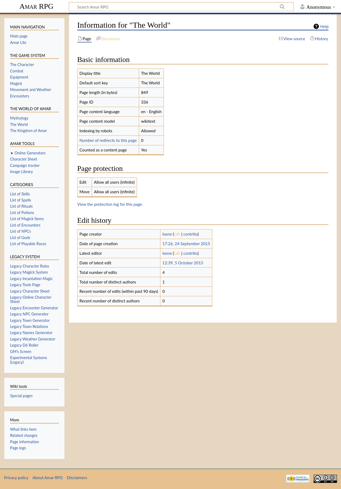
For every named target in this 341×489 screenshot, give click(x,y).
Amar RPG (36, 6)
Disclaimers (77, 477)
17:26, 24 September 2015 (186, 243)
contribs (190, 234)
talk (177, 234)
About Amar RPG (48, 477)
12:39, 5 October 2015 (183, 262)
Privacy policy (16, 477)
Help (324, 26)
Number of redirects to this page (108, 140)
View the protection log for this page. (110, 204)
